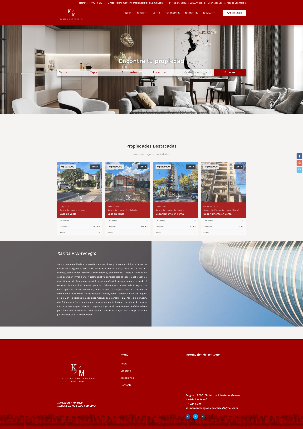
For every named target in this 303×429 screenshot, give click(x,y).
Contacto (126, 384)
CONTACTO (209, 13)
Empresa (126, 370)
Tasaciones (127, 377)
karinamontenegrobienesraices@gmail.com (140, 2)
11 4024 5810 (95, 2)
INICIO (128, 13)
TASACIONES (172, 13)
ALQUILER (142, 13)
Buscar (229, 72)
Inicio (124, 363)
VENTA (156, 13)
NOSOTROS (191, 13)
